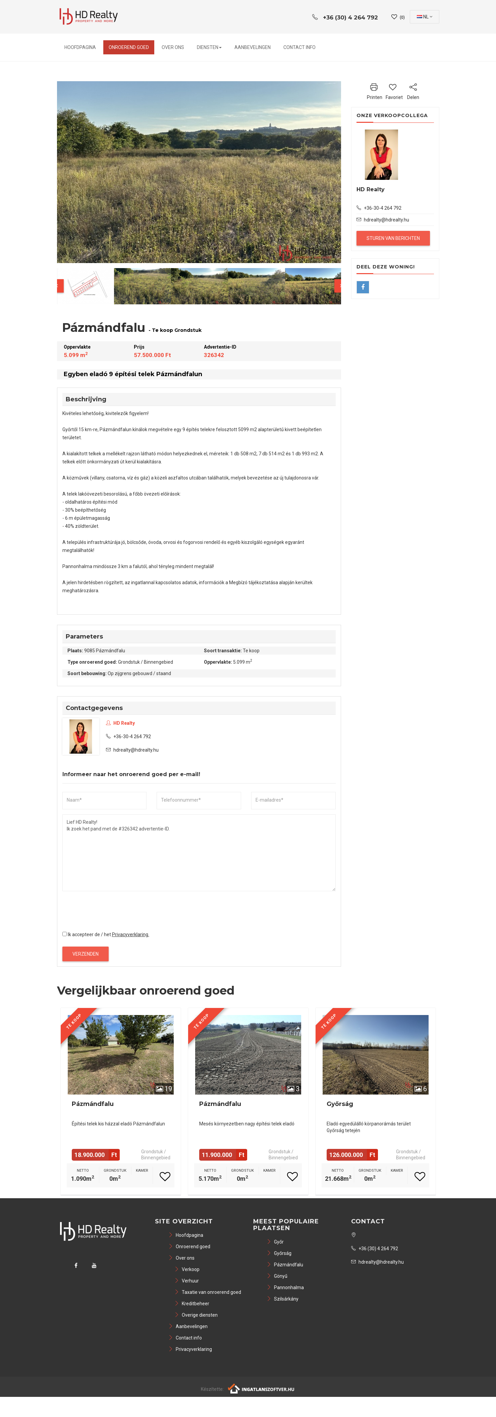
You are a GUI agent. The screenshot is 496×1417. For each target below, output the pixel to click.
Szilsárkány (282, 1299)
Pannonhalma (285, 1287)
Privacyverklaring (190, 1349)
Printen (374, 90)
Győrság (340, 1104)
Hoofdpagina (80, 47)
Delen (413, 90)
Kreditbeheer (191, 1303)
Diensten (209, 47)
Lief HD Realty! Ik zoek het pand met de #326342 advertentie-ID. (199, 852)
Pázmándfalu (93, 1104)
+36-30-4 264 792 (128, 736)
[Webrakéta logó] (261, 1388)
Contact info (299, 47)
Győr (275, 1242)
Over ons (173, 47)
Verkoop (187, 1269)
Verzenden (85, 954)
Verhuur (186, 1280)
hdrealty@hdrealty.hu (136, 750)
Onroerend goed (129, 47)
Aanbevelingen (252, 47)
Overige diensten (196, 1315)
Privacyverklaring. (130, 934)
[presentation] (113, 909)
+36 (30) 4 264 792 (374, 1248)
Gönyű (277, 1276)
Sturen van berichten (393, 238)
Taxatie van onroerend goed (207, 1292)
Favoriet (394, 90)
